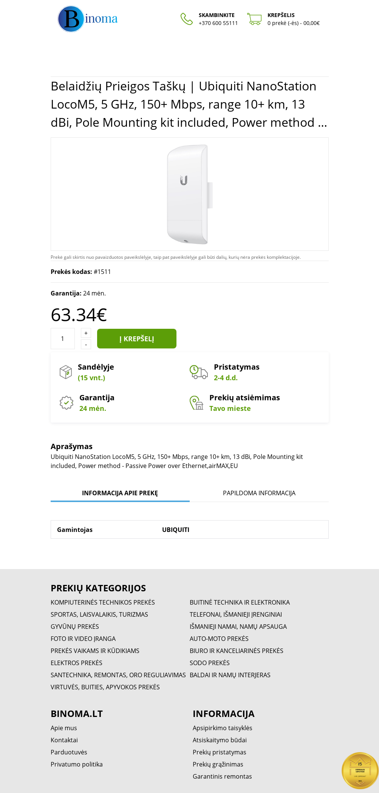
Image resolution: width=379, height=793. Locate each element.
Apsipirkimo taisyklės (222, 728)
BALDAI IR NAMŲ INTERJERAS (230, 675)
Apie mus (64, 728)
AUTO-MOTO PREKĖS (219, 638)
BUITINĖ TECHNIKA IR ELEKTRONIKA (240, 602)
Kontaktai (64, 740)
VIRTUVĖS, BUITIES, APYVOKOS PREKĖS (105, 687)
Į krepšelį (136, 338)
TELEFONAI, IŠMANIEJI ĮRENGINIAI (236, 614)
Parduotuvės (69, 752)
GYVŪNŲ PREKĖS (75, 626)
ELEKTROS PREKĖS (76, 663)
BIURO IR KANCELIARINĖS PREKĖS (236, 651)
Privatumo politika (77, 764)
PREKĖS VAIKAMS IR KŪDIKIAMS (95, 651)
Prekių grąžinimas (218, 764)
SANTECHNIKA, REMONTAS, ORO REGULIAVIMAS (118, 675)
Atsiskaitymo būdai (220, 740)
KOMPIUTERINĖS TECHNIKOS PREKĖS (103, 602)
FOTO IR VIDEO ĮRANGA (83, 638)
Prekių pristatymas (219, 752)
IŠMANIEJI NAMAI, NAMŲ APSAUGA (238, 626)
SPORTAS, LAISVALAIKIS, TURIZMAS (99, 614)
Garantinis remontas (222, 776)
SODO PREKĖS (210, 663)
